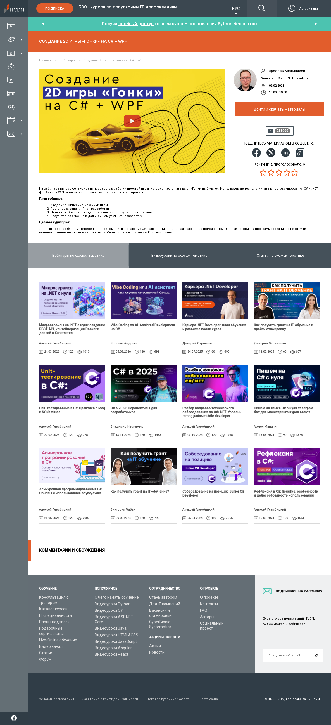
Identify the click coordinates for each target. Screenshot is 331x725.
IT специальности (55, 615)
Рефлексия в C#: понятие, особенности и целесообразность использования (286, 493)
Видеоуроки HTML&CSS (116, 635)
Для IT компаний (164, 604)
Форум (45, 659)
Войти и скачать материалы (279, 109)
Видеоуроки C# (109, 610)
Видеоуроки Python (112, 604)
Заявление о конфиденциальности (110, 699)
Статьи (45, 653)
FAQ (203, 610)
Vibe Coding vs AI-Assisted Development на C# (143, 327)
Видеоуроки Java (111, 628)
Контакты (209, 604)
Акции (155, 646)
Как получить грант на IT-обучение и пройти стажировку (283, 327)
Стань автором (163, 597)
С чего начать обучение (117, 597)
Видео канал (51, 646)
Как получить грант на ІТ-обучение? (140, 491)
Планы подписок (54, 622)
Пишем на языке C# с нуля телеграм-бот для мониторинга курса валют (284, 410)
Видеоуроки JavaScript (116, 641)
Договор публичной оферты (168, 699)
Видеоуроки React (111, 654)
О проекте (209, 597)
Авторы (207, 617)
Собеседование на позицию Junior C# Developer (213, 493)
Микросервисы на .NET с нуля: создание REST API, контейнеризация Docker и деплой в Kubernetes (72, 329)
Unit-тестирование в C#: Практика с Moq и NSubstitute (72, 410)
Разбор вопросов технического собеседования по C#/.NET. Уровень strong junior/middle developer (211, 412)
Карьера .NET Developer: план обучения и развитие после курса (214, 327)
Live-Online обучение (58, 640)
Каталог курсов (53, 609)
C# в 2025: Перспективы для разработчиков (134, 410)
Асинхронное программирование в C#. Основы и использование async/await (70, 491)
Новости (157, 652)
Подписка (54, 8)
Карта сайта (209, 699)
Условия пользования (56, 699)
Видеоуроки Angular (113, 648)
